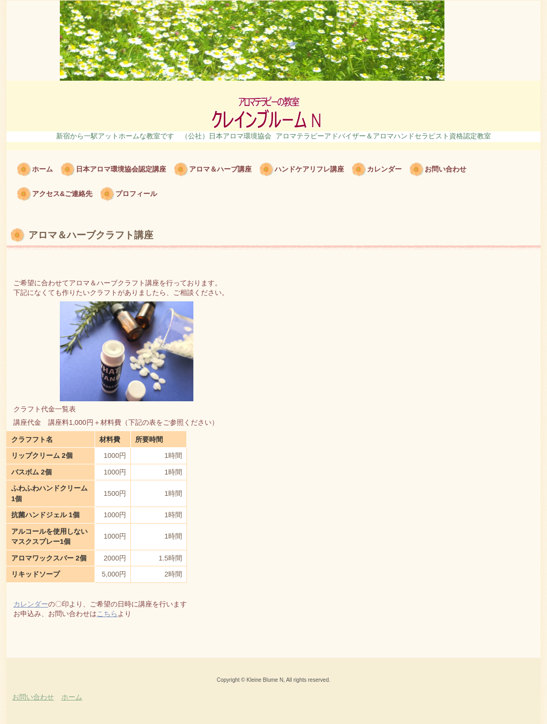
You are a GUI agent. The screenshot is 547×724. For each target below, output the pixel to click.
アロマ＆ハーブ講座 (220, 169)
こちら (107, 614)
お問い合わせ (445, 169)
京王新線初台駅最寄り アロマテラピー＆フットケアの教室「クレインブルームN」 (273, 106)
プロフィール (136, 194)
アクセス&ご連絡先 (62, 194)
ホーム (42, 169)
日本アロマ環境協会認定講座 (121, 169)
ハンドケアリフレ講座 (309, 169)
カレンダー (384, 169)
